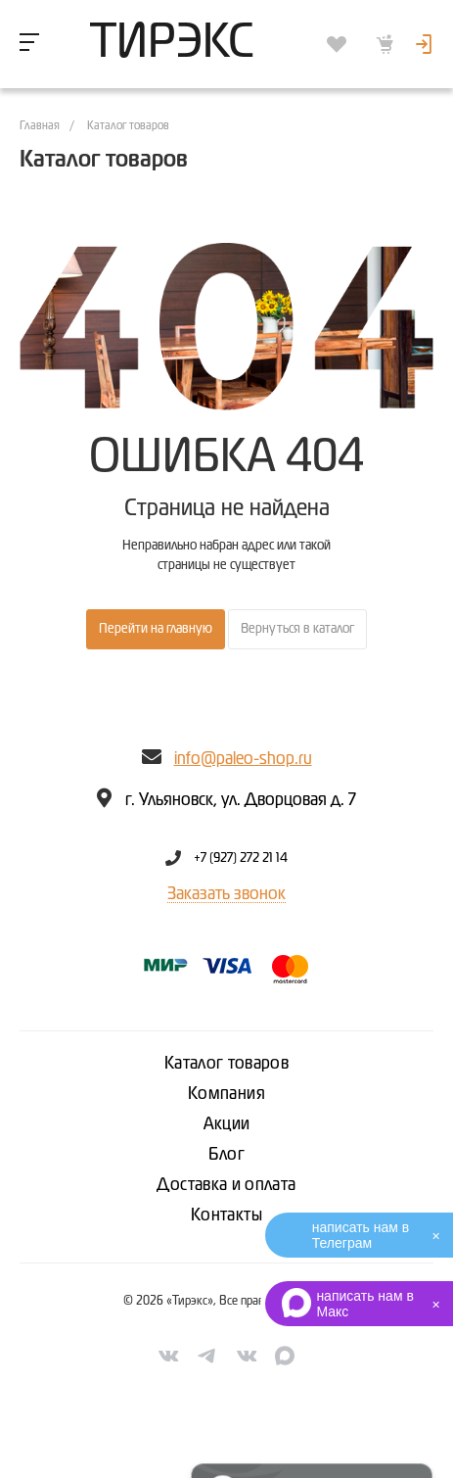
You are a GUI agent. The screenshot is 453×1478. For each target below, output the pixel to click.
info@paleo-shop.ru (243, 759)
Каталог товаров (226, 1064)
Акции (227, 1124)
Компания (226, 1094)
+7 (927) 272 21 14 (241, 858)
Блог (226, 1155)
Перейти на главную (155, 629)
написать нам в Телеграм (360, 1235)
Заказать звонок (226, 894)
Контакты (226, 1215)
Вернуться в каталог (297, 629)
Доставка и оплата (226, 1185)
